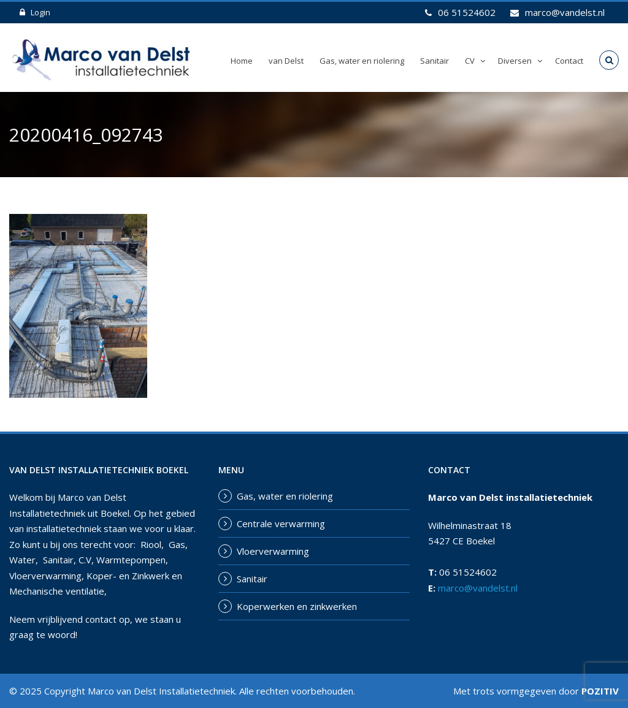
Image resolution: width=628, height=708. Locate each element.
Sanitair (434, 60)
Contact (569, 60)
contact (101, 619)
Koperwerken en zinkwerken (297, 606)
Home (242, 60)
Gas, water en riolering (362, 60)
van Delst (286, 60)
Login (35, 12)
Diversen (515, 60)
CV (470, 60)
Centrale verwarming (281, 523)
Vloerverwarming (273, 551)
